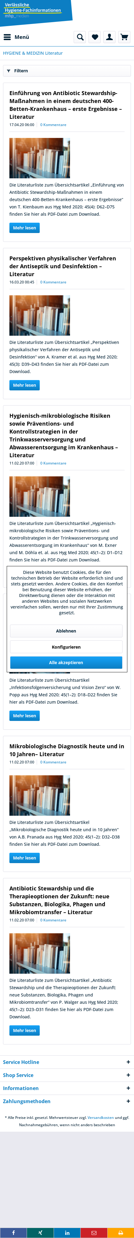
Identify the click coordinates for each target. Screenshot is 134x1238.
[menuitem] (16, 37)
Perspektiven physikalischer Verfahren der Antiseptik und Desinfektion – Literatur (62, 266)
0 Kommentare (53, 124)
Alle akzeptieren (66, 662)
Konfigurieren (66, 647)
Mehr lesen (24, 228)
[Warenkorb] (124, 37)
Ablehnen (66, 631)
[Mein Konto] (109, 37)
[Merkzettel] (95, 37)
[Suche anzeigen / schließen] (80, 37)
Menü (16, 36)
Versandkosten (101, 1117)
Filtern (17, 70)
